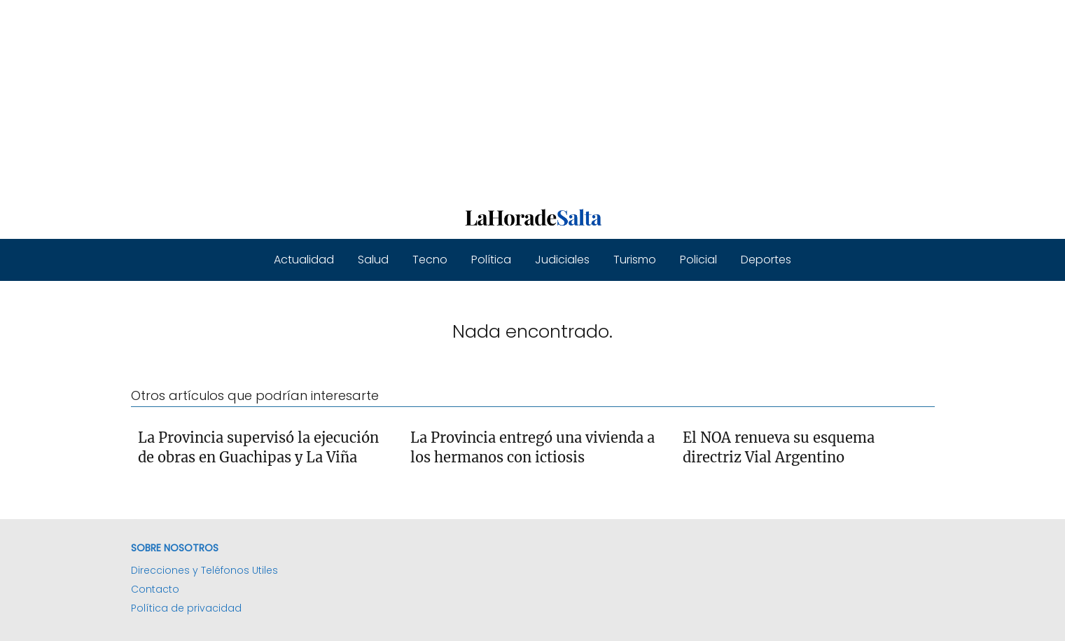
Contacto (155, 589)
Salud (373, 259)
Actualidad (304, 259)
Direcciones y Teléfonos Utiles (204, 570)
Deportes (766, 259)
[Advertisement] (420, 98)
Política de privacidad (186, 608)
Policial (698, 259)
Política (491, 259)
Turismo (634, 259)
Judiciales (562, 259)
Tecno (429, 259)
